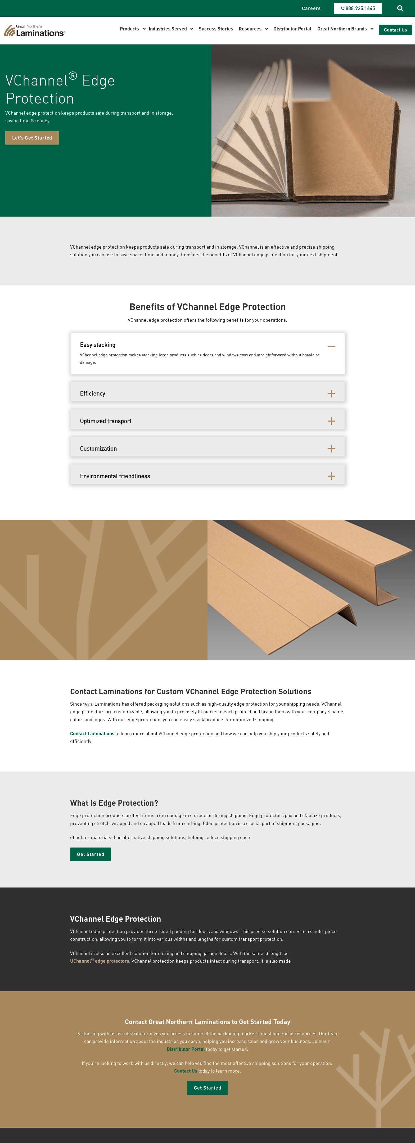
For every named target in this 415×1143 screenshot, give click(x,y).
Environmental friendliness (115, 477)
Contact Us (185, 1073)
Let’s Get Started (32, 141)
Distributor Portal (186, 1051)
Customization (98, 449)
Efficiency (92, 394)
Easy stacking (97, 345)
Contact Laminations (92, 735)
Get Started (90, 856)
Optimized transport (105, 421)
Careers (311, 8)
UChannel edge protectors (99, 962)
